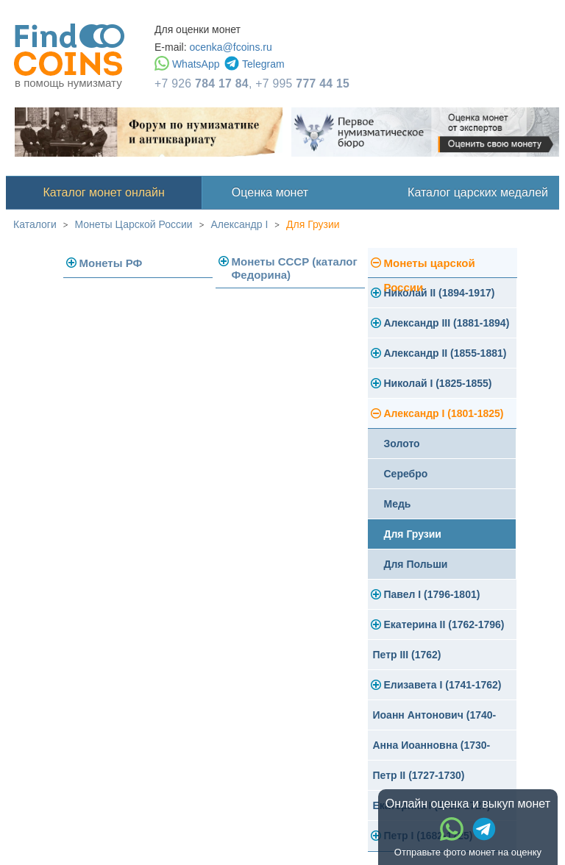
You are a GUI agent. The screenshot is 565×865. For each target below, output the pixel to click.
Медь (397, 504)
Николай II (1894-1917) (439, 293)
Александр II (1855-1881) (445, 353)
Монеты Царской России (134, 224)
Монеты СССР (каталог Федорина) (295, 268)
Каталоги (35, 224)
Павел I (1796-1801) (432, 594)
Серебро (406, 474)
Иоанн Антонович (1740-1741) (435, 719)
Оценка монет (270, 192)
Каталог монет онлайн (104, 192)
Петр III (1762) (407, 655)
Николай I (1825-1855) (438, 383)
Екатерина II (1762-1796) (444, 624)
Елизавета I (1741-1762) (443, 685)
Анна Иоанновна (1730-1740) (432, 750)
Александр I (239, 224)
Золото (402, 443)
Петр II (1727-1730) (419, 775)
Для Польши (416, 564)
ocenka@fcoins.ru (230, 47)
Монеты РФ (111, 263)
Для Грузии (313, 224)
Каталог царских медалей (478, 192)
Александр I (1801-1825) (444, 413)
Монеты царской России (429, 267)
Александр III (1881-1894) (447, 323)
